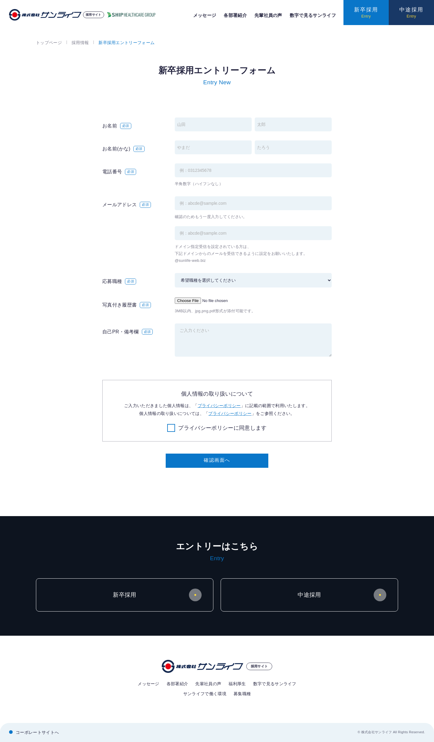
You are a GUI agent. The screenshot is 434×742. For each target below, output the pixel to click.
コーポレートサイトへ (37, 732)
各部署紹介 (235, 15)
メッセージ (204, 15)
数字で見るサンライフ (313, 15)
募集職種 (242, 693)
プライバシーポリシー (219, 405)
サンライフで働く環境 (204, 693)
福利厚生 (237, 683)
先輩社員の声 (268, 15)
